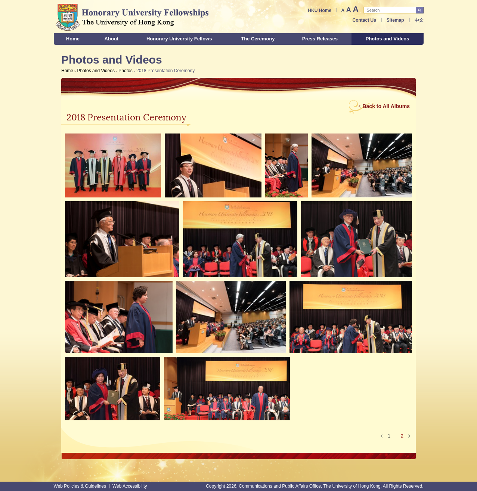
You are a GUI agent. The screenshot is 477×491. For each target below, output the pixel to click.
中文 (419, 20)
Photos (125, 70)
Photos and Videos (96, 70)
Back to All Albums (386, 106)
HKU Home (319, 10)
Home (67, 70)
